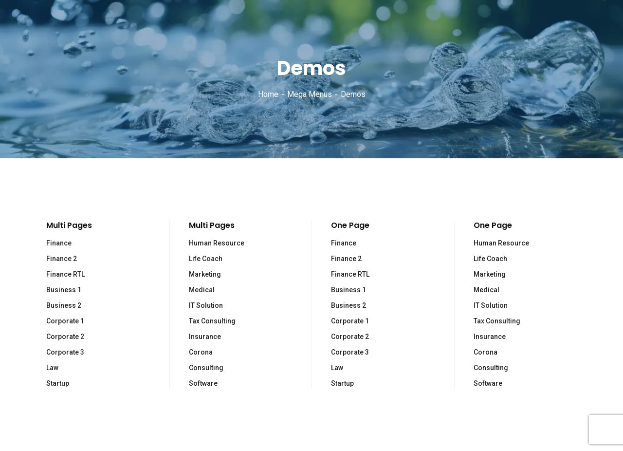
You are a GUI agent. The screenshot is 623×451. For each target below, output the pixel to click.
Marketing (205, 274)
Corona (201, 352)
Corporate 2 (65, 336)
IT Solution (206, 305)
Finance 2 (61, 259)
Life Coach (205, 259)
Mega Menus (309, 94)
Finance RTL (65, 274)
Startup (57, 383)
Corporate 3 (65, 352)
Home (268, 94)
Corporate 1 (65, 321)
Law (52, 368)
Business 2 (63, 305)
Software (203, 383)
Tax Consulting (212, 321)
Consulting (206, 368)
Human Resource (216, 243)
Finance (59, 243)
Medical (202, 290)
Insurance (205, 336)
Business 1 (63, 290)
